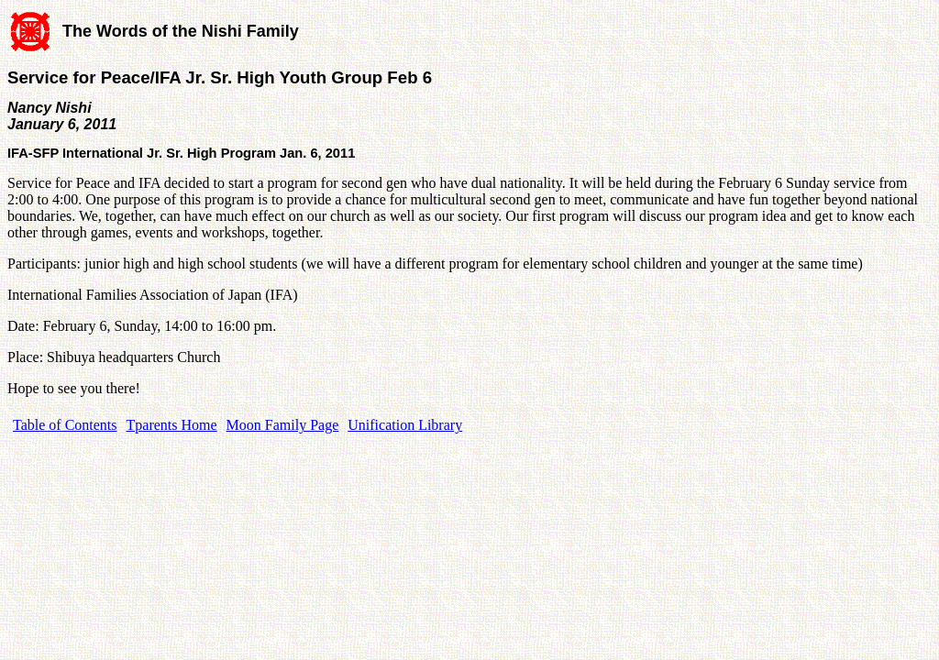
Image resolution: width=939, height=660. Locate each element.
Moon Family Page (282, 425)
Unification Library (405, 425)
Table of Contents (65, 425)
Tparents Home (172, 425)
